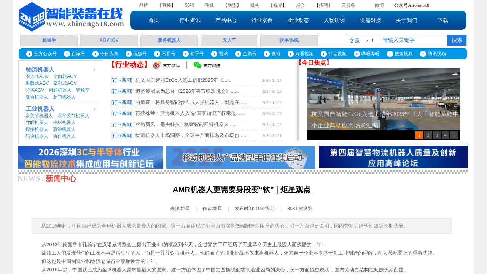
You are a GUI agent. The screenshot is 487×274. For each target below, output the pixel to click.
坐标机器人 (64, 122)
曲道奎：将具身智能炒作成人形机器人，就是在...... (191, 102)
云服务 (348, 5)
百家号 (78, 53)
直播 (166, 5)
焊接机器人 (36, 129)
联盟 (232, 5)
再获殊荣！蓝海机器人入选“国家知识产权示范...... (189, 113)
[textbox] (413, 40)
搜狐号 (140, 53)
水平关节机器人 (73, 115)
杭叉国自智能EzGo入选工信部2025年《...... (183, 80)
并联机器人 (36, 122)
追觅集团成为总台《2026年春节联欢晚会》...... (187, 91)
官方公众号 (45, 53)
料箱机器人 (60, 90)
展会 (300, 5)
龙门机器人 (64, 97)
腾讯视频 (437, 53)
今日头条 (109, 53)
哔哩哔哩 (370, 53)
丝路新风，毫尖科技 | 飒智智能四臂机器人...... (186, 124)
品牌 (143, 5)
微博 (379, 5)
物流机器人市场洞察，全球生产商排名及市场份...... (191, 135)
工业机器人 (40, 109)
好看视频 (304, 53)
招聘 (323, 5)
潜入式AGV (37, 76)
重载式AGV (37, 83)
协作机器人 (64, 136)
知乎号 (197, 53)
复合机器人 (36, 97)
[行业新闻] (121, 80)
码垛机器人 (36, 136)
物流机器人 (40, 69)
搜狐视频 (404, 53)
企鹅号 (249, 53)
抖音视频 (337, 53)
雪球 (223, 53)
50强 (189, 5)
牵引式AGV (64, 83)
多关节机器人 (39, 115)
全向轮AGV (64, 76)
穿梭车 (83, 90)
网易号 (168, 53)
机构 (254, 5)
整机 (209, 5)
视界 (277, 5)
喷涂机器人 (64, 129)
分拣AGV (34, 90)
